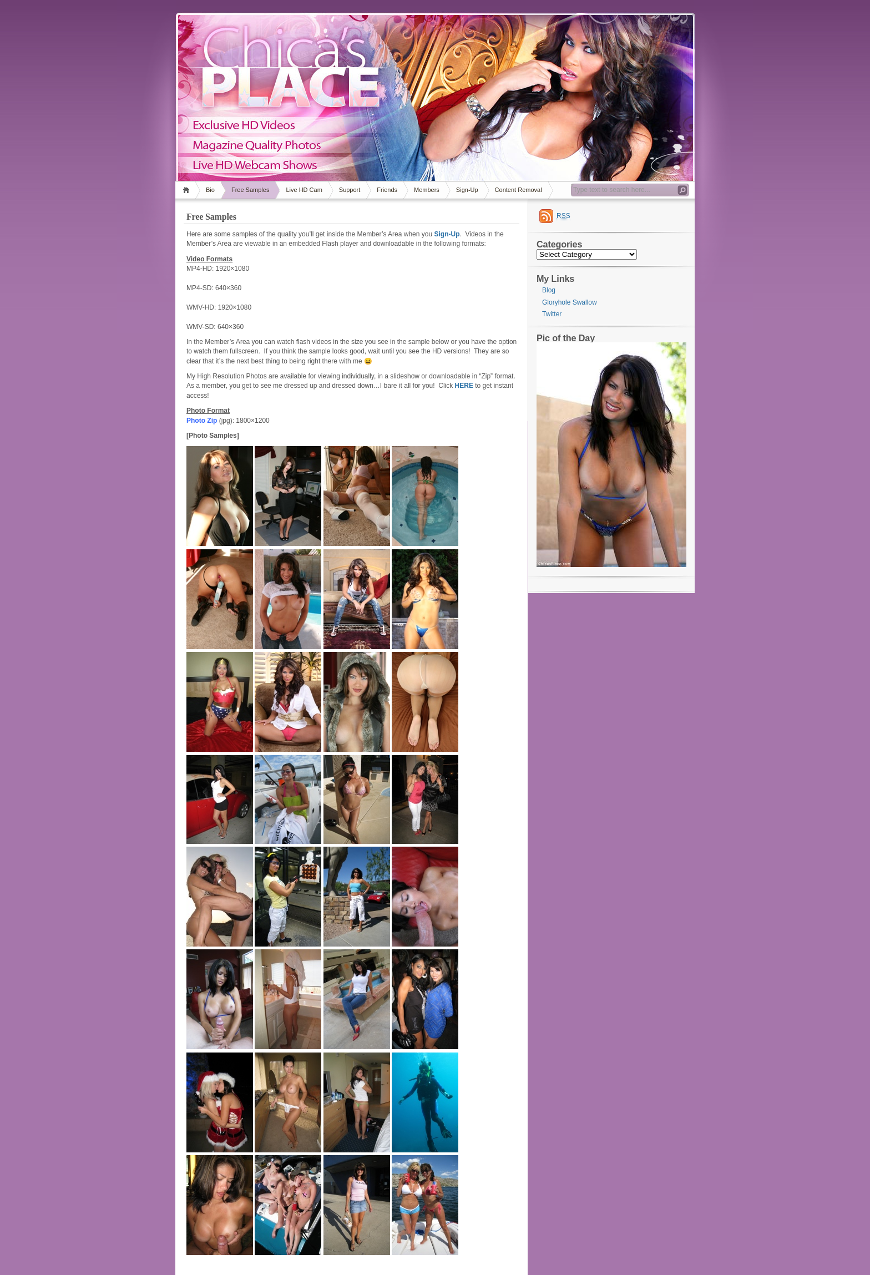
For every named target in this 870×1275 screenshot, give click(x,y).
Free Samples (250, 189)
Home (187, 190)
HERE (464, 385)
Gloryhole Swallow (569, 302)
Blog (548, 290)
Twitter (552, 314)
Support (350, 189)
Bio (210, 189)
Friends (387, 189)
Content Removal (518, 189)
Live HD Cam (304, 189)
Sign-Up (467, 189)
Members (426, 189)
